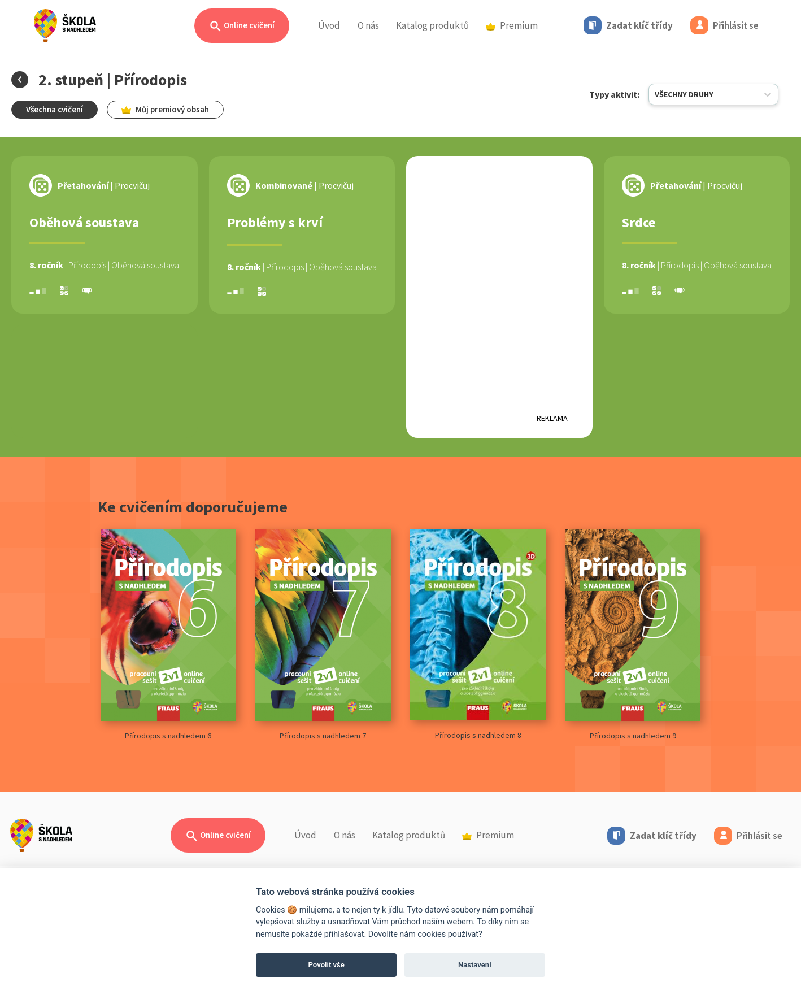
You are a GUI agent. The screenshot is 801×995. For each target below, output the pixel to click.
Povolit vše (326, 965)
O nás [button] (368, 25)
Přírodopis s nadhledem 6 (168, 635)
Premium (512, 25)
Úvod (329, 25)
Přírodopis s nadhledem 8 (478, 634)
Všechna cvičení (54, 109)
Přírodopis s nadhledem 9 (632, 635)
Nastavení (474, 965)
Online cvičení (242, 26)
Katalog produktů (432, 25)
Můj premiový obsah (165, 109)
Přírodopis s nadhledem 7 (323, 635)
